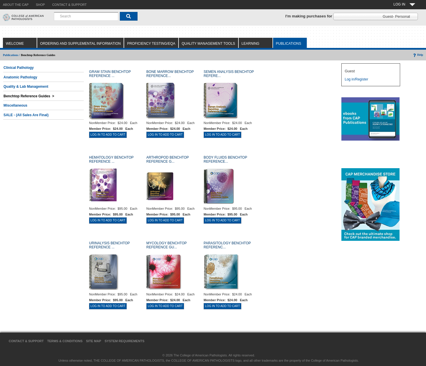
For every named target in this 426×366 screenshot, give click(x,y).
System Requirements (125, 341)
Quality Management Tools (208, 44)
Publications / (11, 55)
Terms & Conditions (65, 341)
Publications (288, 44)
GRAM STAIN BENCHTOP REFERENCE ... (110, 74)
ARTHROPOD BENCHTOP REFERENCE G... (167, 159)
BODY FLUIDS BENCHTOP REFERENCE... (225, 159)
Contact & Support (26, 341)
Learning (250, 44)
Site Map (93, 341)
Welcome (15, 44)
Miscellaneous (15, 105)
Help (417, 54)
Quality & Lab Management (25, 87)
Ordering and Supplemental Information (80, 44)
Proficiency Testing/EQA (151, 44)
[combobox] (86, 16)
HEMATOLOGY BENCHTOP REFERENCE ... (111, 159)
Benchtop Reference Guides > (28, 96)
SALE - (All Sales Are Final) (26, 115)
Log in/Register (356, 79)
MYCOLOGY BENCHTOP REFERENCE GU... (166, 245)
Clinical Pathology (18, 68)
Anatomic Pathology (20, 77)
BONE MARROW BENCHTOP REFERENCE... (170, 74)
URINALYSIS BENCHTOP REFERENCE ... (109, 245)
